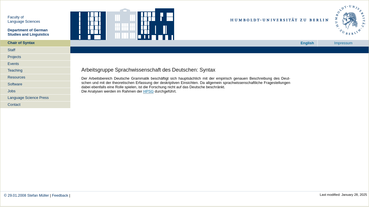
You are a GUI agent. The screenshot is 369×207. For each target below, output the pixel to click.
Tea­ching (15, 70)
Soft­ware (15, 84)
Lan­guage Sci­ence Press (28, 97)
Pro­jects (14, 57)
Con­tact (14, 104)
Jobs (12, 91)
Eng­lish (307, 43)
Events (13, 64)
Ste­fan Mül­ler (38, 195)
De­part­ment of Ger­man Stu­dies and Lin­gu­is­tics (28, 32)
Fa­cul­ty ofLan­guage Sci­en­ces (24, 19)
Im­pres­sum (343, 43)
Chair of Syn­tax (21, 43)
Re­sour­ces (16, 77)
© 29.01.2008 (15, 195)
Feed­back (60, 195)
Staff (11, 50)
